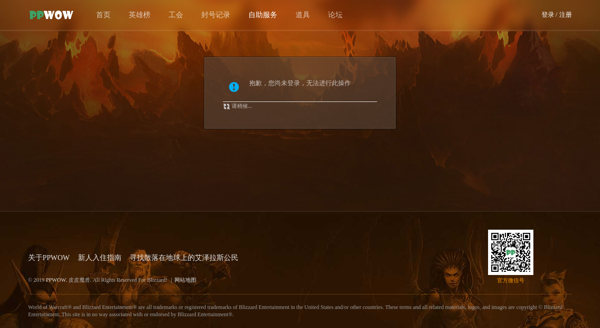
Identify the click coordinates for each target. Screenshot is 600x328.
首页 (103, 15)
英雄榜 (139, 15)
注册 (565, 14)
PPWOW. (57, 280)
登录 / (549, 14)
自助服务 (262, 15)
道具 (302, 15)
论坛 (335, 15)
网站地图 (185, 280)
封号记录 (215, 15)
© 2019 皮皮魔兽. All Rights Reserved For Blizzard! (112, 280)
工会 (176, 15)
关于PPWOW (49, 257)
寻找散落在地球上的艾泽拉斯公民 (184, 257)
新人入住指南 (99, 257)
